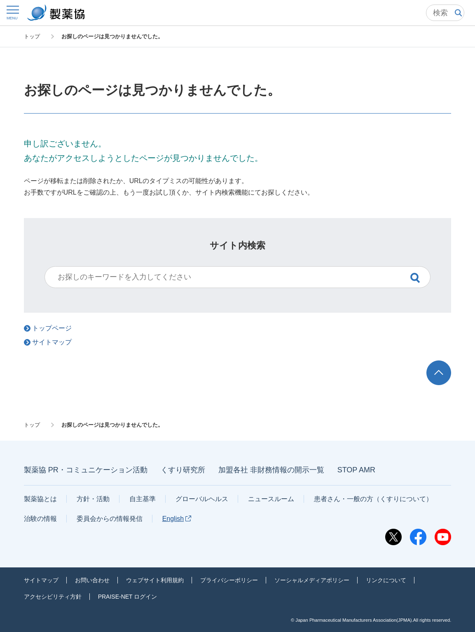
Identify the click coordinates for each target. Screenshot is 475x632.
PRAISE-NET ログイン (127, 596)
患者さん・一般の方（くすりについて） (373, 498)
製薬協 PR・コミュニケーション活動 (85, 470)
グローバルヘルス (201, 498)
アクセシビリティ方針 (53, 596)
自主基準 (142, 498)
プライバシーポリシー (229, 580)
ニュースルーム (271, 498)
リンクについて (386, 580)
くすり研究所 (183, 470)
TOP (446, 364)
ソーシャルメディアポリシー (311, 580)
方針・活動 (93, 498)
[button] (12, 13)
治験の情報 (40, 518)
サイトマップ (41, 580)
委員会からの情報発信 (110, 518)
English (176, 518)
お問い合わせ (92, 580)
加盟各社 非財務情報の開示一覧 (271, 470)
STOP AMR (356, 470)
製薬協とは (40, 498)
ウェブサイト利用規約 (155, 580)
